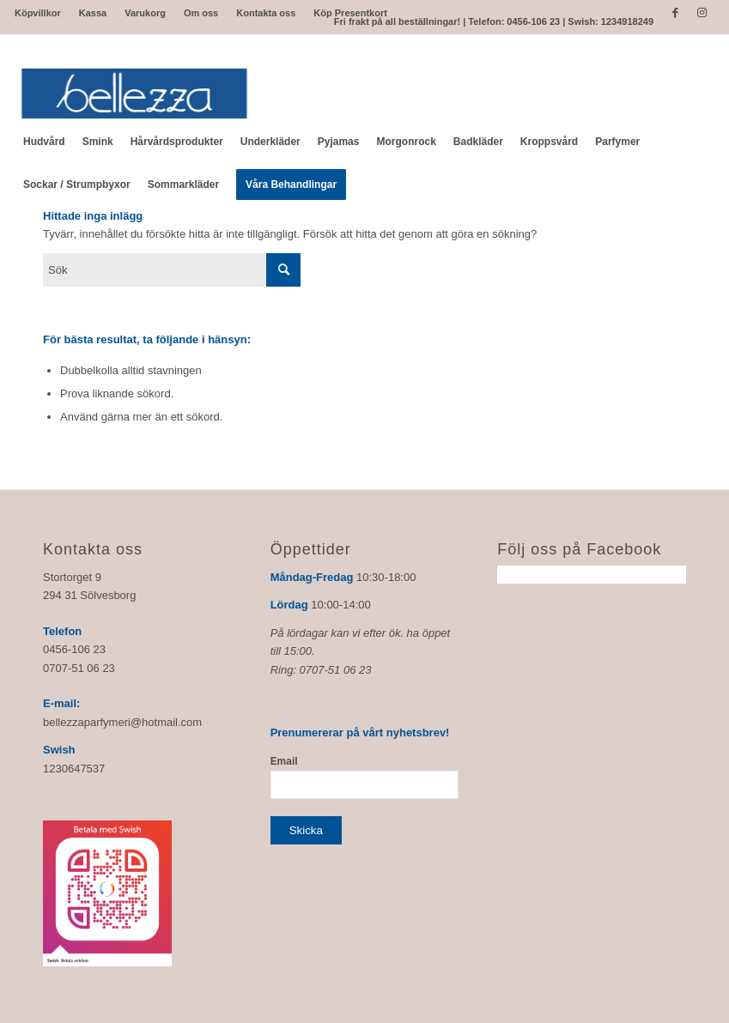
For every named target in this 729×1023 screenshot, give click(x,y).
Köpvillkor (38, 13)
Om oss (201, 13)
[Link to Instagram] (701, 13)
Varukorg (145, 13)
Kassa (92, 13)
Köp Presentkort (350, 13)
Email (284, 761)
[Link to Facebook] (675, 13)
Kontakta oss (265, 13)
